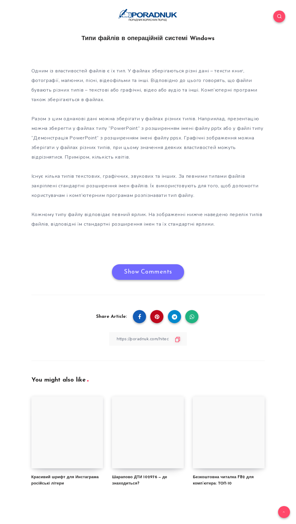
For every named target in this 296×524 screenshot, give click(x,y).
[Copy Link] (148, 338)
